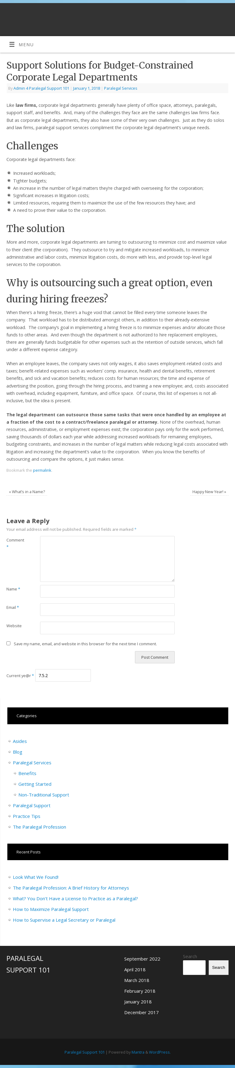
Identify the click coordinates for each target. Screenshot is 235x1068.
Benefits (27, 773)
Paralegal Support (31, 805)
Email (12, 607)
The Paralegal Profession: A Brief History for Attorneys (71, 888)
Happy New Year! (209, 491)
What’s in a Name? (27, 491)
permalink (42, 470)
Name (13, 589)
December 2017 (141, 1012)
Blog (17, 752)
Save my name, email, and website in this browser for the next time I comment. (85, 643)
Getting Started (34, 784)
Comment (14, 543)
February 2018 (139, 991)
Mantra (138, 1052)
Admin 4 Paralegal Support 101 (41, 88)
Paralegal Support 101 (85, 1052)
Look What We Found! (35, 877)
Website (14, 625)
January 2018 (138, 1002)
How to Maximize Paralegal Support (51, 909)
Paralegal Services (120, 88)
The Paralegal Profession (39, 827)
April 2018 (135, 969)
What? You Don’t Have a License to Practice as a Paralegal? (75, 898)
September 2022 (142, 959)
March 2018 (136, 980)
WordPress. (160, 1052)
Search (190, 956)
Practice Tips (26, 816)
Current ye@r (20, 675)
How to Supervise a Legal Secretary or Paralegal (64, 920)
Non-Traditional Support (43, 795)
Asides (20, 741)
